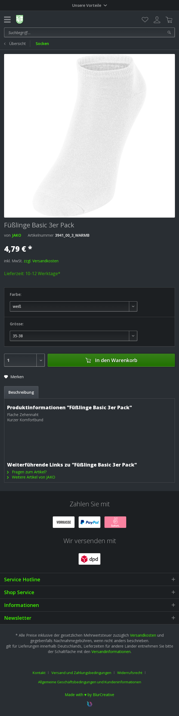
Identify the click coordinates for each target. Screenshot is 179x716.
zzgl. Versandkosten (41, 260)
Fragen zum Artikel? (27, 471)
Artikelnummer (41, 235)
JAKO (16, 235)
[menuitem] (145, 20)
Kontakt (39, 672)
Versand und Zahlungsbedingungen (81, 672)
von (7, 235)
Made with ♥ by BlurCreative (89, 694)
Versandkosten (143, 635)
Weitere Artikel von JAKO (31, 477)
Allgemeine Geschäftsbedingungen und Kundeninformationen (89, 681)
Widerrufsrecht (129, 672)
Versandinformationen (111, 651)
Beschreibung (21, 392)
